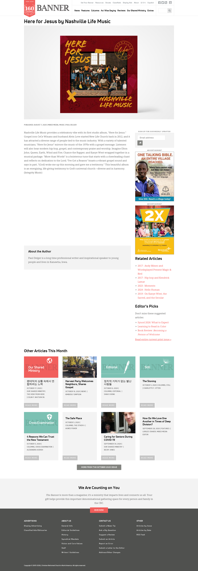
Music (61, 125)
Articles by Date (144, 530)
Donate (108, 3)
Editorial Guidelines (71, 530)
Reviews (121, 11)
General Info (67, 526)
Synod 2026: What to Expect (153, 323)
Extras (150, 11)
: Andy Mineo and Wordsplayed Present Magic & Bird (154, 270)
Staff (64, 548)
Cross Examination (43, 447)
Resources (99, 3)
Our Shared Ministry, (36, 391)
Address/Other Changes (109, 552)
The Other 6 (79, 425)
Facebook (159, 3)
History (65, 535)
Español (151, 3)
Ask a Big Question (107, 530)
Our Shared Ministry (136, 11)
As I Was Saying (108, 11)
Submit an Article (107, 539)
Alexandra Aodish (35, 450)
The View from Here (36, 394)
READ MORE (31, 405)
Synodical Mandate (70, 539)
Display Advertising (33, 526)
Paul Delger (71, 125)
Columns (95, 11)
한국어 (143, 3)
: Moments (146, 286)
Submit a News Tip (107, 526)
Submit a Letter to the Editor (112, 548)
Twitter (162, 3)
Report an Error (106, 544)
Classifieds (117, 3)
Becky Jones (109, 450)
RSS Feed (141, 535)
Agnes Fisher (71, 428)
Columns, (108, 391)
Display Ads (127, 3)
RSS (166, 3)
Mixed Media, (53, 125)
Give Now (99, 510)
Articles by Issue (144, 526)
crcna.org (170, 2)
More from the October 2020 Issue (99, 467)
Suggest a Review (107, 535)
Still (168, 385)
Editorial (117, 391)
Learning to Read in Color (152, 327)
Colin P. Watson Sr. (36, 397)
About (136, 3)
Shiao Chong (109, 394)
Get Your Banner (87, 3)
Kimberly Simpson (73, 394)
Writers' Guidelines (70, 552)
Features (85, 11)
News (83, 391)
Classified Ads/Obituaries (35, 530)
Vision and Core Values (72, 544)
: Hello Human (149, 290)
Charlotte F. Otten (151, 388)
